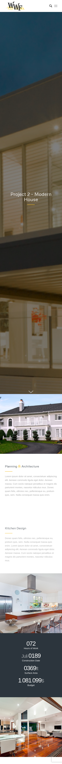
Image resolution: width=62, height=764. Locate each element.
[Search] (49, 6)
